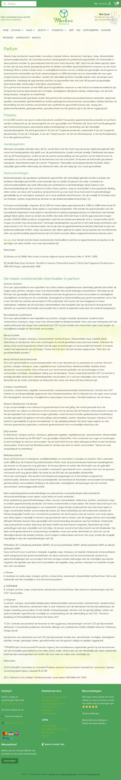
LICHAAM (17, 30)
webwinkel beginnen (68, 774)
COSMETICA (59, 30)
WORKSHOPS (23, 37)
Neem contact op (50, 706)
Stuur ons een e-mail (15, 722)
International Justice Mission (55, 729)
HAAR (30, 30)
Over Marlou (47, 709)
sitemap (52, 774)
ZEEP (71, 30)
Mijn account (102, 4)
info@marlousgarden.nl (12, 703)
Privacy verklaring (50, 700)
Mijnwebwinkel (94, 774)
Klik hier (7, 239)
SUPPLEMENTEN (91, 30)
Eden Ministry (48, 732)
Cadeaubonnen (49, 713)
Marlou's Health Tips (53, 744)
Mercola (46, 735)
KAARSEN (106, 30)
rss (58, 774)
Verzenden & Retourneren (54, 697)
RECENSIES (8, 37)
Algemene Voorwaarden (53, 703)
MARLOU (36, 37)
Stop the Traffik (49, 725)
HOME (6, 30)
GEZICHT (43, 30)
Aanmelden (10, 760)
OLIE (78, 30)
